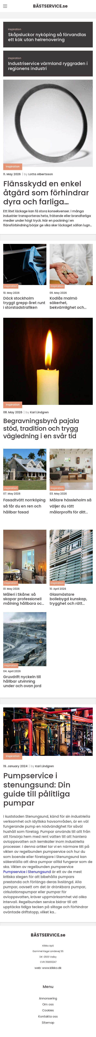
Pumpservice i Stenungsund (27, 871)
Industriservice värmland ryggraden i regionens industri (48, 66)
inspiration (14, 29)
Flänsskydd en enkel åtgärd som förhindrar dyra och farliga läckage (46, 192)
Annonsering (48, 998)
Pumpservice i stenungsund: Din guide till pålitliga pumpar (36, 789)
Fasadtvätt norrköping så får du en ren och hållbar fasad (24, 506)
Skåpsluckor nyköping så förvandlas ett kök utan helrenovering (47, 37)
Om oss (48, 1004)
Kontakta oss (48, 1016)
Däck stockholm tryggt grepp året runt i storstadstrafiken (24, 303)
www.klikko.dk (51, 968)
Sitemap (48, 1023)
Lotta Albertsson (40, 174)
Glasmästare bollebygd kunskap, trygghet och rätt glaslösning (68, 599)
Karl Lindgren (39, 412)
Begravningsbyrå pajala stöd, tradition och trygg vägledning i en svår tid (41, 428)
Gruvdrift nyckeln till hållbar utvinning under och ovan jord (22, 681)
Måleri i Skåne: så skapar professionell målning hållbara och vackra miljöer (23, 599)
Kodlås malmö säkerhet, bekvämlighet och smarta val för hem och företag (68, 303)
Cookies (48, 1010)
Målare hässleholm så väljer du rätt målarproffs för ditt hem (70, 506)
